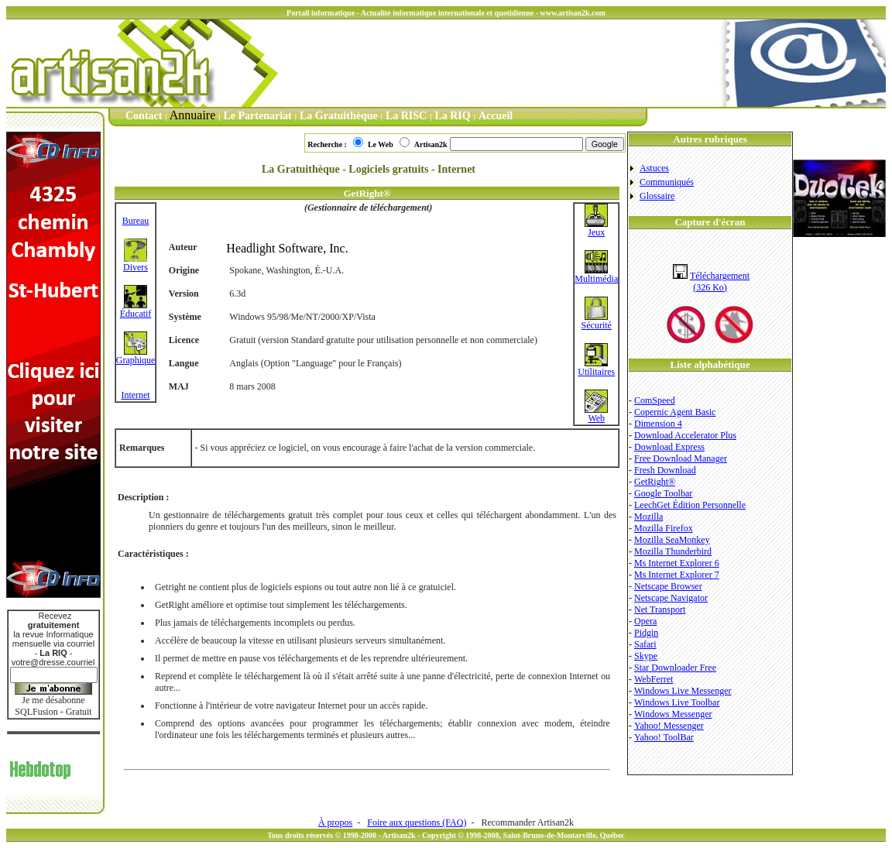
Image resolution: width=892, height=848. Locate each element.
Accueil (496, 116)
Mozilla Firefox (663, 528)
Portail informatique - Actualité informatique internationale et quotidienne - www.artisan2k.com (446, 13)
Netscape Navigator (671, 597)
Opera (645, 621)
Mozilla (648, 516)
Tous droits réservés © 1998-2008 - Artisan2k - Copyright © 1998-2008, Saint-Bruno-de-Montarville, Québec (446, 835)
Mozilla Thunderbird (673, 551)
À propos (335, 822)
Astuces (654, 168)
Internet (135, 395)
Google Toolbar (663, 493)
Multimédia (596, 274)
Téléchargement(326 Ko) (711, 281)
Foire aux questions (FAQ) (416, 822)
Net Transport (659, 609)
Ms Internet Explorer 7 (676, 574)
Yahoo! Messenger (669, 725)
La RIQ (452, 116)
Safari (645, 644)
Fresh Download (665, 470)
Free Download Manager (680, 458)
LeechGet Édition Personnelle (690, 505)
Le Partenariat (258, 116)
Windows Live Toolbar (676, 702)
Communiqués (667, 182)
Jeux (596, 228)
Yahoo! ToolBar (664, 737)
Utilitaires (596, 367)
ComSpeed (654, 400)
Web (596, 414)
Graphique (136, 356)
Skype (645, 656)
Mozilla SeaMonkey (672, 539)
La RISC (406, 116)
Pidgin (646, 632)
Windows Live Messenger (683, 690)
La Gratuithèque (339, 116)
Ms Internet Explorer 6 (676, 563)
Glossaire (657, 196)
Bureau (135, 220)
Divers (135, 263)
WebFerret (653, 679)
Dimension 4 (658, 423)
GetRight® (654, 481)
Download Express (669, 446)
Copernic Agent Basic (674, 412)
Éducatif (136, 309)
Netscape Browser (668, 586)
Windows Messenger (673, 714)
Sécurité (597, 321)
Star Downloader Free (675, 667)
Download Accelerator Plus (685, 435)
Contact (143, 116)
